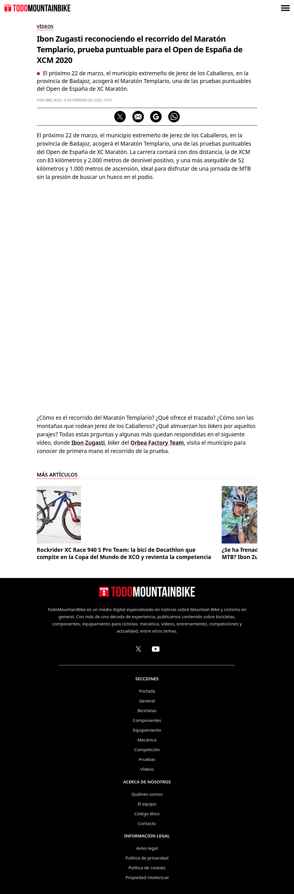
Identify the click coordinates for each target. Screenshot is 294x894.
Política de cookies (146, 867)
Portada (147, 691)
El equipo (147, 804)
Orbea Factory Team (157, 442)
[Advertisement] (147, 227)
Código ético (147, 813)
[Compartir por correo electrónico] (138, 116)
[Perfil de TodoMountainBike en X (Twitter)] (138, 649)
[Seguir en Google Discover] (156, 116)
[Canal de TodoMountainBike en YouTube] (155, 649)
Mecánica (147, 740)
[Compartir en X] (120, 116)
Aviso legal (147, 848)
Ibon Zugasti (88, 442)
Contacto (147, 823)
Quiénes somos (147, 794)
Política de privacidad (147, 858)
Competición (147, 749)
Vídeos (147, 769)
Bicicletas (147, 710)
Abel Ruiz (53, 100)
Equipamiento (147, 730)
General (147, 701)
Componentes (147, 720)
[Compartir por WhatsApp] (174, 116)
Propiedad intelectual (147, 877)
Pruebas (147, 759)
